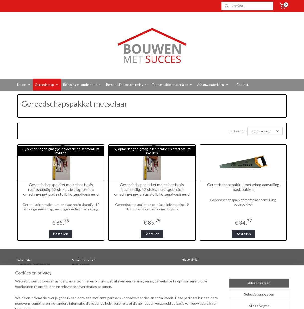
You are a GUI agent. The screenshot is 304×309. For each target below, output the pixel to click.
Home (24, 85)
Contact (242, 85)
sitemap (169, 300)
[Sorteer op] (265, 131)
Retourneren (81, 265)
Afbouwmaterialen (213, 85)
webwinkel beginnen (195, 300)
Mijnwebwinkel (236, 300)
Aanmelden (194, 278)
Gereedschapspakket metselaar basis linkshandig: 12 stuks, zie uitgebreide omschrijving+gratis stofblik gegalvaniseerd (152, 189)
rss (178, 300)
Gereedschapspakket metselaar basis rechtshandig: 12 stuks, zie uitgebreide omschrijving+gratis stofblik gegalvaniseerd (61, 189)
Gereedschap (47, 85)
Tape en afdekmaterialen (172, 85)
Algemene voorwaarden (33, 265)
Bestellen (60, 234)
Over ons (23, 274)
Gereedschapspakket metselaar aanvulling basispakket (243, 187)
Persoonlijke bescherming (127, 85)
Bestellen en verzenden (33, 269)
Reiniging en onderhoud (82, 85)
